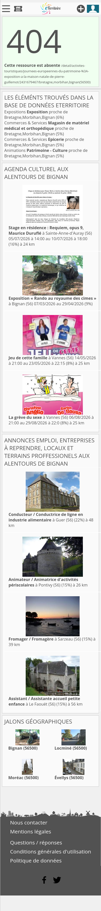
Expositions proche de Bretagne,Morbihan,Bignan (36, 114)
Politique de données (36, 860)
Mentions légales (30, 831)
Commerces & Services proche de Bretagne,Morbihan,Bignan (46, 128)
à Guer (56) (46, 517)
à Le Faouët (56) (44, 701)
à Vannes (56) (41, 358)
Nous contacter (28, 822)
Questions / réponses (36, 842)
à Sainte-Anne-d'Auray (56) (50, 230)
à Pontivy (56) (43, 582)
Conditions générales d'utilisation (50, 851)
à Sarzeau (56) (45, 639)
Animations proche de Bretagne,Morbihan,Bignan (46, 153)
